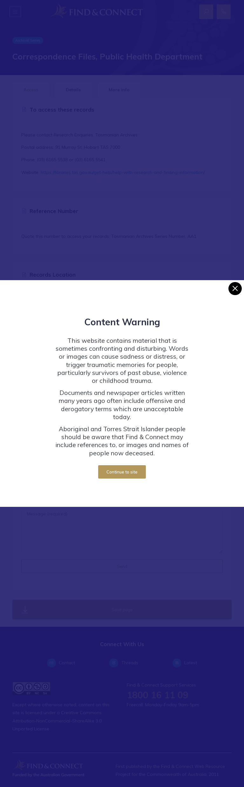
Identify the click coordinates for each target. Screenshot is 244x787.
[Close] (234, 288)
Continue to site (122, 471)
